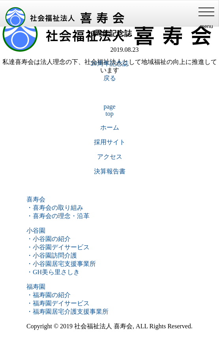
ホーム (109, 127)
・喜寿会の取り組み (54, 207)
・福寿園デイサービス (58, 303)
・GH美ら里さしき (53, 272)
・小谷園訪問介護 (51, 255)
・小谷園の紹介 (48, 238)
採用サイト (109, 142)
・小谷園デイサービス (58, 247)
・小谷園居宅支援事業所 (61, 263)
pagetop (109, 110)
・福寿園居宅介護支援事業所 (67, 311)
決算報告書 (109, 171)
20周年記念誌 (110, 63)
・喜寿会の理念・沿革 (58, 216)
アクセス (109, 156)
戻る (109, 78)
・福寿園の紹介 (48, 295)
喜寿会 (35, 199)
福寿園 (35, 286)
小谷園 (35, 230)
